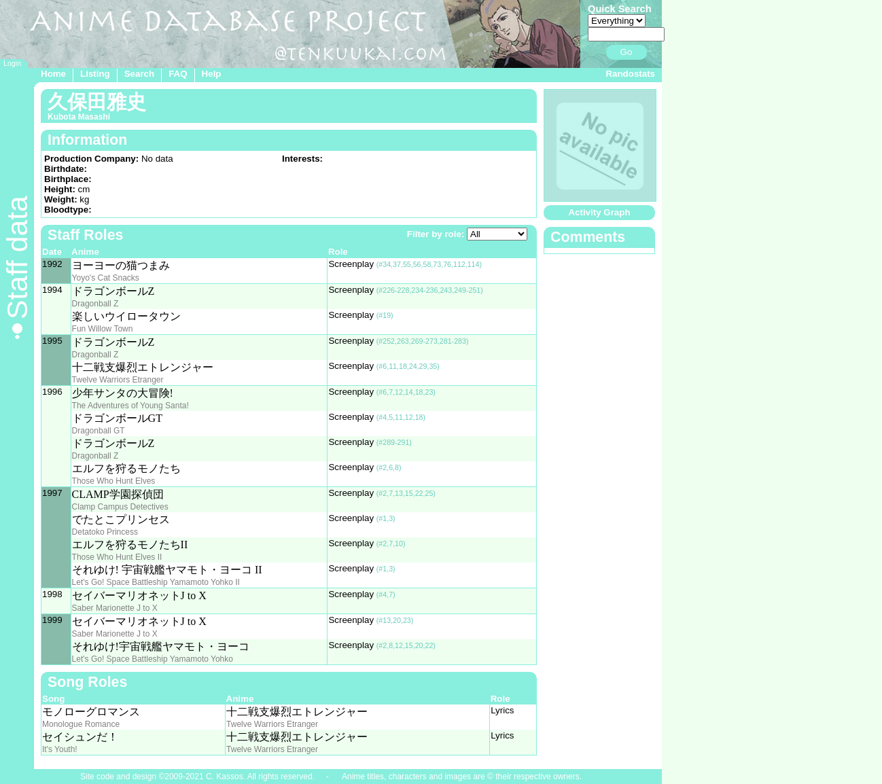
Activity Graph (599, 212)
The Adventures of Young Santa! (130, 405)
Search (139, 74)
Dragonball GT (98, 430)
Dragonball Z (95, 303)
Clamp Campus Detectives (120, 507)
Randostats (630, 74)
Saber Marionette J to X (115, 608)
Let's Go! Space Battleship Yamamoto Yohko (152, 659)
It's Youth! (59, 749)
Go (626, 52)
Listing (95, 74)
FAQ (178, 74)
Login (12, 63)
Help (212, 74)
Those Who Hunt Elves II (117, 557)
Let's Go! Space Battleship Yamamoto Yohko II (156, 582)
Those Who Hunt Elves (114, 481)
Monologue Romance (81, 724)
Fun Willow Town (102, 329)
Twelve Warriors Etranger (118, 380)
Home (53, 74)
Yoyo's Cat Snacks (105, 278)
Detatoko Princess (105, 532)
